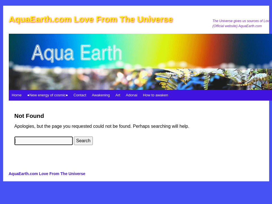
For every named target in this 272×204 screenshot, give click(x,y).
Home (17, 95)
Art (117, 95)
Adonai (131, 95)
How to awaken (155, 95)
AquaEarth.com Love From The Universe (91, 19)
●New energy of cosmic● (47, 95)
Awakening (101, 95)
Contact (80, 95)
